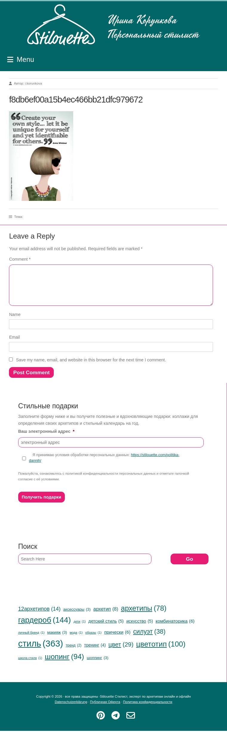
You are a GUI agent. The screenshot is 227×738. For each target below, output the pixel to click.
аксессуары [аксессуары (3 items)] (77, 616)
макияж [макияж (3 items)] (57, 639)
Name (14, 321)
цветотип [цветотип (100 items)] (160, 651)
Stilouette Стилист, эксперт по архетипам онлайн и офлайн (113, 24)
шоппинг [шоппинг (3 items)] (97, 665)
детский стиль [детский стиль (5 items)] (106, 628)
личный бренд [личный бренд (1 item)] (31, 639)
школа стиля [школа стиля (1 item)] (30, 665)
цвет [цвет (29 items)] (121, 652)
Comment (19, 259)
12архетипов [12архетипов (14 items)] (39, 616)
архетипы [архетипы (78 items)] (143, 615)
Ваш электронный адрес (46, 438)
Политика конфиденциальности (147, 709)
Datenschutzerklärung (71, 709)
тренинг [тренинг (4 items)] (95, 652)
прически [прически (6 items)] (117, 639)
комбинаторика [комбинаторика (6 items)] (175, 628)
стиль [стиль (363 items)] (40, 651)
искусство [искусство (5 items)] (139, 628)
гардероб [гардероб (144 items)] (44, 627)
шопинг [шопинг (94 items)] (64, 664)
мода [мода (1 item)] (76, 639)
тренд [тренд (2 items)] (74, 653)
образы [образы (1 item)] (93, 639)
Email (14, 344)
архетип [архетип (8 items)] (105, 616)
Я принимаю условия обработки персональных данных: (104, 464)
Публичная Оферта (105, 709)
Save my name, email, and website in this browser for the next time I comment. (91, 367)
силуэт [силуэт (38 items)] (149, 639)
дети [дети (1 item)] (79, 628)
